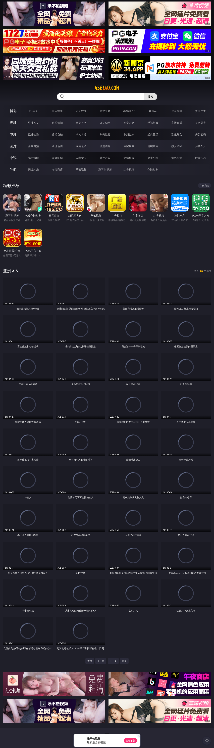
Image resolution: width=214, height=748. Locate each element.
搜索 (150, 96)
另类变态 (200, 134)
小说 (13, 157)
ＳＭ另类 (200, 123)
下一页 (113, 660)
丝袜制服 (152, 123)
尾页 (124, 660)
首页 (89, 660)
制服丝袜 (129, 134)
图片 (13, 146)
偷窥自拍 (33, 146)
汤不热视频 (105, 169)
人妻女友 (81, 158)
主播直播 (176, 123)
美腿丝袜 (129, 146)
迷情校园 (129, 158)
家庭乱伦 (57, 158)
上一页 (100, 660)
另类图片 (200, 146)
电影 (13, 134)
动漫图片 (105, 146)
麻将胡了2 (129, 111)
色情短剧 (152, 169)
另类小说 (152, 158)
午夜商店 (57, 169)
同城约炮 (33, 169)
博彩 (13, 111)
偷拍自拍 (57, 134)
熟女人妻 (129, 123)
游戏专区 (105, 111)
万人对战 (81, 111)
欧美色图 (81, 146)
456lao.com (106, 88)
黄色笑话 (176, 158)
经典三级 (152, 134)
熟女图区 (176, 146)
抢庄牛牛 (200, 111)
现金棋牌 (176, 111)
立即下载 (130, 740)
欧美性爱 (105, 134)
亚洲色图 (57, 146)
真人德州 (57, 111)
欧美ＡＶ (81, 123)
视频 (13, 122)
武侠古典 (105, 158)
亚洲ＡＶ (33, 123)
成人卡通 (81, 134)
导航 (13, 169)
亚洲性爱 (33, 134)
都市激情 (33, 158)
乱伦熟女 (176, 134)
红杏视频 (129, 169)
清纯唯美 (152, 146)
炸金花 (153, 111)
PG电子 (33, 111)
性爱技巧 (200, 158)
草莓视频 (81, 169)
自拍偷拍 (57, 123)
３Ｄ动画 (105, 123)
